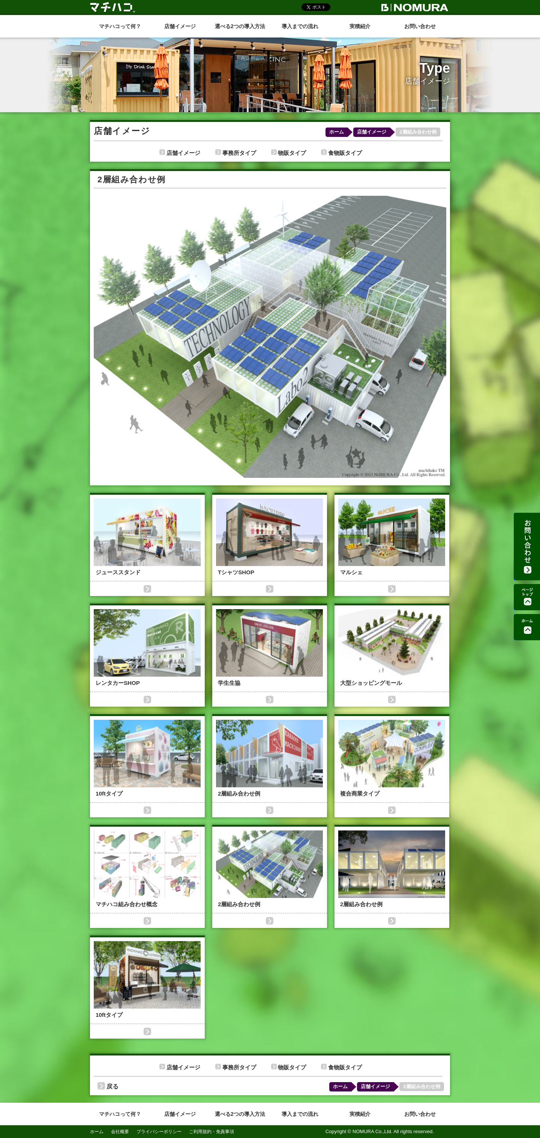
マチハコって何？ (120, 26)
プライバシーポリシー (159, 1131)
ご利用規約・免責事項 (211, 1131)
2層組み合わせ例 (417, 132)
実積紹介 (360, 26)
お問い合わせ (420, 26)
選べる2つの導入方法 (240, 26)
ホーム (336, 132)
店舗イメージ (180, 26)
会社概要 (120, 1131)
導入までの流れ (300, 26)
